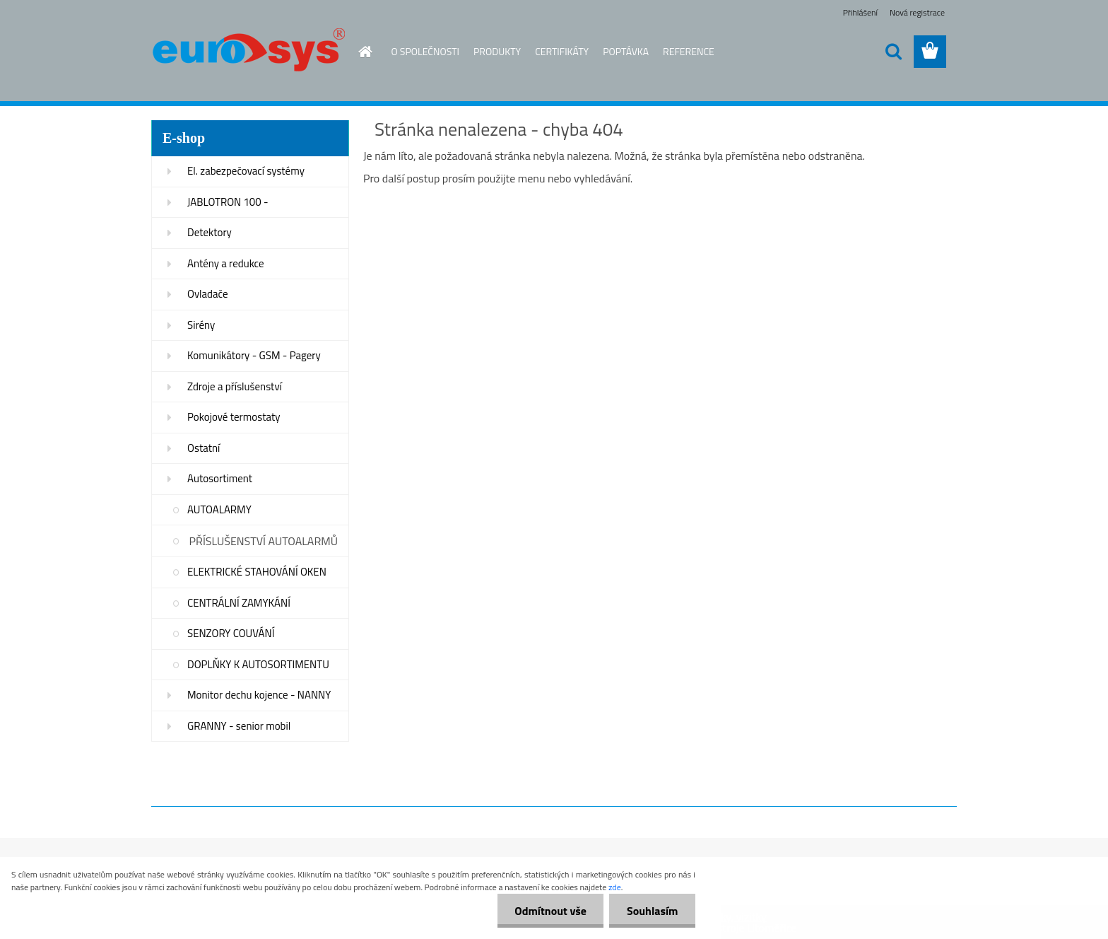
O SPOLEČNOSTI (425, 51)
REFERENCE (688, 51)
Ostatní (203, 448)
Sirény (201, 325)
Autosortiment (219, 478)
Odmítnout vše (550, 910)
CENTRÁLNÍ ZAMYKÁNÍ (238, 603)
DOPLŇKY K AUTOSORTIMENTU (258, 664)
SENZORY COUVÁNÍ (230, 633)
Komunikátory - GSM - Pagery (254, 355)
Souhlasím (652, 910)
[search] (893, 51)
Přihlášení (860, 12)
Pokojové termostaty (233, 417)
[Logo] (248, 52)
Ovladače (207, 294)
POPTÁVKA (626, 51)
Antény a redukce (225, 263)
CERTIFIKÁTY (562, 51)
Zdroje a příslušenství (234, 386)
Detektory (209, 232)
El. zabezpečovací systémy (246, 171)
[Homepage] (357, 51)
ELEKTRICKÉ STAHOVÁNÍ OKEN (256, 572)
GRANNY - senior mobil (238, 726)
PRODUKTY (497, 51)
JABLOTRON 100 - (228, 202)
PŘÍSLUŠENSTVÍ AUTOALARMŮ (263, 540)
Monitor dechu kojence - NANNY (259, 695)
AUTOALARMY (219, 509)
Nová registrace (917, 12)
